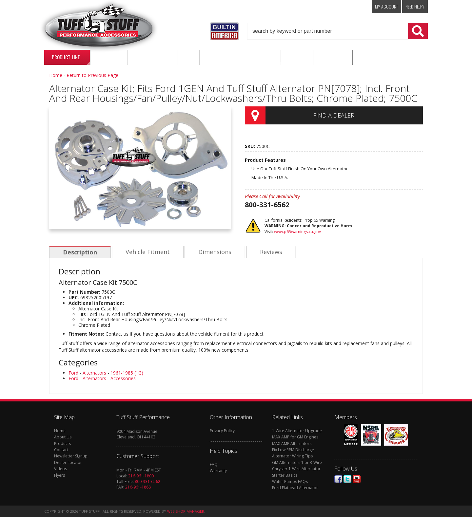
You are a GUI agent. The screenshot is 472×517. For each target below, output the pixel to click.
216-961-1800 (141, 476)
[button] (337, 31)
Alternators (94, 373)
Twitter (347, 479)
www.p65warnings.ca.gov (297, 231)
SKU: (250, 146)
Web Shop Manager (185, 511)
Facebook (338, 479)
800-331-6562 (147, 481)
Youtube (357, 479)
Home (55, 75)
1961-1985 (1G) (126, 373)
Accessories (123, 378)
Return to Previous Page (92, 75)
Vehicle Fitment (147, 252)
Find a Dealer (333, 115)
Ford (73, 373)
